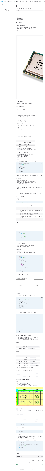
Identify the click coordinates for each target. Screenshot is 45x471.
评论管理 (17, 1)
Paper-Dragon (19, 8)
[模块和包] (23, 463)
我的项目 (31, 1)
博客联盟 (40, 1)
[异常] (36, 463)
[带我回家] (5, 1)
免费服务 (27, 1)
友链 (37, 1)
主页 (11, 1)
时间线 (35, 1)
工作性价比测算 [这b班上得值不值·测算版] (22, 1)
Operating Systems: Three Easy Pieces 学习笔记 (6, 10)
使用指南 (13, 1)
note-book (3, 6)
